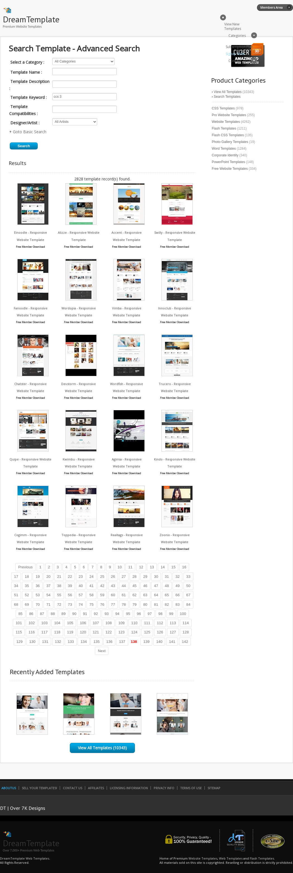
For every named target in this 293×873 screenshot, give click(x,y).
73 (70, 604)
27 (124, 576)
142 (185, 642)
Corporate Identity (225, 155)
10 (120, 567)
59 (102, 595)
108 (109, 623)
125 (147, 632)
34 (16, 586)
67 (188, 595)
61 (124, 595)
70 (37, 604)
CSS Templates (223, 108)
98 (160, 614)
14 (163, 567)
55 (59, 595)
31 (167, 576)
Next (101, 651)
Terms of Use (191, 788)
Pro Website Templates (229, 115)
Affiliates (96, 788)
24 (91, 576)
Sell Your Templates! (39, 788)
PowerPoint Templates (228, 162)
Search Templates (227, 97)
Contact (234, 60)
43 (113, 586)
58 (91, 595)
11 (130, 567)
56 (70, 595)
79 (134, 604)
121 (96, 632)
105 (70, 623)
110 (134, 623)
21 (59, 576)
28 (134, 576)
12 (141, 567)
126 (160, 632)
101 (19, 623)
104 (57, 623)
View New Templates (232, 26)
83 (177, 604)
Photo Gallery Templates (230, 142)
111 (147, 623)
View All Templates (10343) (102, 747)
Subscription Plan (239, 46)
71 (48, 604)
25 (102, 576)
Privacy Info (164, 788)
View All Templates (228, 92)
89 (63, 614)
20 (48, 576)
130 (32, 642)
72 (59, 604)
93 (106, 614)
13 (152, 567)
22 (70, 576)
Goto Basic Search (29, 131)
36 (37, 586)
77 (113, 604)
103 (44, 623)
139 (146, 642)
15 (173, 567)
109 (121, 623)
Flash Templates (224, 128)
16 (184, 567)
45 (134, 586)
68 (16, 604)
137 (122, 642)
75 (91, 604)
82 (167, 604)
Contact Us (72, 788)
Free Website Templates (230, 169)
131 (45, 642)
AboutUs (8, 788)
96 (139, 614)
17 (16, 576)
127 (173, 632)
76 (102, 604)
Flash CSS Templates (228, 135)
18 (27, 576)
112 (160, 623)
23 (81, 576)
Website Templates (226, 122)
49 (177, 586)
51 (16, 595)
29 (145, 576)
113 (173, 623)
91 (85, 614)
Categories (237, 35)
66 (177, 595)
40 (81, 586)
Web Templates (230, 858)
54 (48, 595)
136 (109, 642)
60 (113, 595)
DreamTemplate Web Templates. (25, 858)
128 (186, 632)
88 (53, 614)
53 (37, 595)
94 (117, 614)
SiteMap (214, 788)
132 (58, 642)
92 (96, 614)
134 (83, 642)
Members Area (271, 7)
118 (57, 632)
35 (27, 586)
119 (70, 632)
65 (167, 595)
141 (172, 642)
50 (188, 586)
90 (74, 614)
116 (31, 632)
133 (71, 642)
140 (159, 642)
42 (102, 586)
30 (156, 576)
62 (134, 595)
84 (188, 604)
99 (171, 614)
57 (81, 595)
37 (48, 586)
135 (96, 642)
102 (31, 623)
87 (42, 614)
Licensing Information (129, 788)
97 (149, 614)
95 (128, 614)
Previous (25, 567)
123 (121, 632)
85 (20, 614)
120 (83, 632)
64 (156, 595)
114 (186, 623)
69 (27, 604)
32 (177, 576)
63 (145, 595)
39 (70, 586)
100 (183, 614)
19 (37, 576)
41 (91, 586)
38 (59, 586)
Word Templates (224, 149)
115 (19, 632)
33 (188, 576)
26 (113, 576)
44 (124, 586)
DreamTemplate (31, 19)
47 (156, 586)
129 (19, 642)
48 (167, 586)
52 (27, 595)
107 (96, 623)
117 (44, 632)
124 (134, 632)
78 (124, 604)
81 (156, 604)
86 (31, 614)
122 (109, 632)
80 (145, 604)
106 (83, 623)
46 (145, 586)
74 (81, 604)
